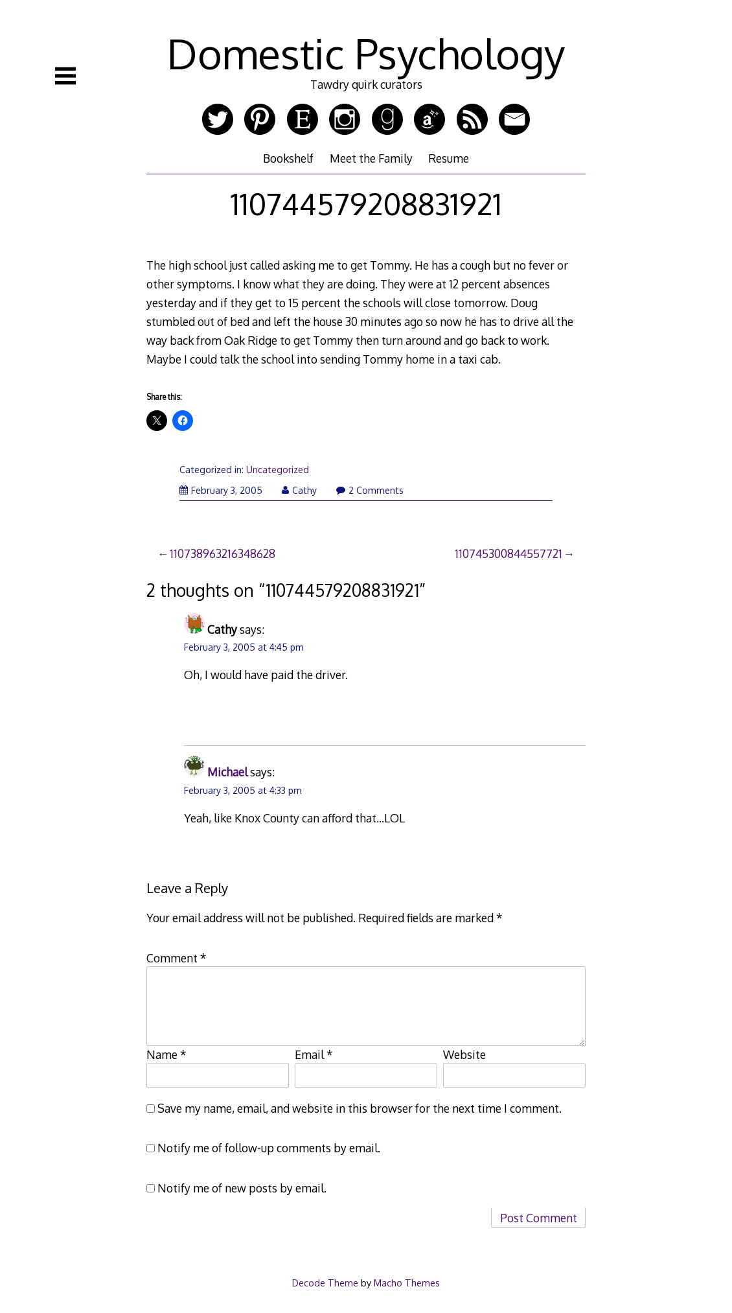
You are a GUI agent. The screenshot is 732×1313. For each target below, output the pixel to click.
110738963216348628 (222, 553)
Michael (227, 772)
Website (464, 1054)
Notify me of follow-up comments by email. (268, 1148)
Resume (448, 158)
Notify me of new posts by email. (241, 1188)
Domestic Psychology (366, 53)
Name (166, 1054)
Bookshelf (288, 158)
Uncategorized (277, 469)
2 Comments (370, 490)
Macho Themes (407, 1282)
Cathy (299, 490)
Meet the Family (371, 158)
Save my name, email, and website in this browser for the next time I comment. (359, 1108)
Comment (176, 958)
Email (314, 1054)
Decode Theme (325, 1282)
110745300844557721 (508, 553)
